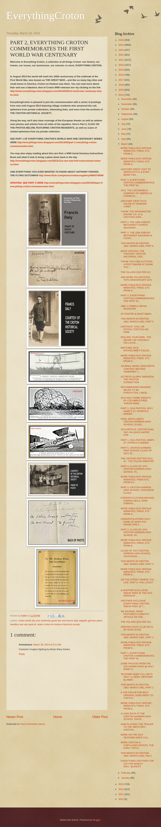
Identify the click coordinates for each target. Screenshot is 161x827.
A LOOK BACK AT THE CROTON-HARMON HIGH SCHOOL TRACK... (136, 716)
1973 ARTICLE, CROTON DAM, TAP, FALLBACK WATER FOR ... (137, 432)
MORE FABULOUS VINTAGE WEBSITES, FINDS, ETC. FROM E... (136, 151)
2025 (121, 45)
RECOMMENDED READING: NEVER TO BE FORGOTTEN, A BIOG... (136, 390)
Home (57, 717)
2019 (121, 69)
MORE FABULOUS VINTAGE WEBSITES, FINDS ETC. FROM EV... (136, 479)
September (127, 114)
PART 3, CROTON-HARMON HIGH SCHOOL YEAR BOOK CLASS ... (137, 490)
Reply (22, 654)
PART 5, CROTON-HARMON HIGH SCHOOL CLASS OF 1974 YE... (136, 450)
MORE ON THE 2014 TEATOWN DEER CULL (135, 736)
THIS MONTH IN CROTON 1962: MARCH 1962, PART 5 (137, 320)
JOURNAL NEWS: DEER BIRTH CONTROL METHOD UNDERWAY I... (137, 369)
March (124, 144)
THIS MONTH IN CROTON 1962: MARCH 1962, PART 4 (137, 562)
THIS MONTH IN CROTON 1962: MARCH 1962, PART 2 (137, 686)
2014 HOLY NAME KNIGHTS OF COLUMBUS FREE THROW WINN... (136, 400)
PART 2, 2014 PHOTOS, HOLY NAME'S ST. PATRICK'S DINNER (137, 411)
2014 (121, 95)
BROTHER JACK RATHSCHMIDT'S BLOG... (136, 349)
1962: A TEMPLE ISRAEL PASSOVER (134, 307)
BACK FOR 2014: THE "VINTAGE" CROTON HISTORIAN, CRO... (133, 254)
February (126, 772)
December (127, 99)
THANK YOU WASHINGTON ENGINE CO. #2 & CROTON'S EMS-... (136, 214)
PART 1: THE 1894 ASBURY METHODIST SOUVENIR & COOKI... (136, 235)
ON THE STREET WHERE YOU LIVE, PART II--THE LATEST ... (137, 582)
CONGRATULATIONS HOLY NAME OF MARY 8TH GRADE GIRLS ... (135, 522)
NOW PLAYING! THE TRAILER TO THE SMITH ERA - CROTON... (137, 727)
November (127, 104)
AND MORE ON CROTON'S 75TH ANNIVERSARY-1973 (136, 278)
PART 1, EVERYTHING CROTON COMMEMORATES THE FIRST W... (137, 656)
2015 (121, 89)
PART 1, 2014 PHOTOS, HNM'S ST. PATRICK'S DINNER (137, 441)
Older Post (100, 717)
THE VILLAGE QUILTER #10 (136, 621)
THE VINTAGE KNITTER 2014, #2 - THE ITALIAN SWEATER (137, 460)
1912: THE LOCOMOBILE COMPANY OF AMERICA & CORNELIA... (136, 193)
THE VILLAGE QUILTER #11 (136, 272)
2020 (121, 65)
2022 (121, 54)
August (125, 119)
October (125, 109)
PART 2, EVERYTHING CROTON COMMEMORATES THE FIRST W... (137, 298)
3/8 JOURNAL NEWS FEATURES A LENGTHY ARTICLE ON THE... (135, 614)
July (123, 124)
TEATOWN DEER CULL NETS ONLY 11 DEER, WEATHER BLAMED (137, 677)
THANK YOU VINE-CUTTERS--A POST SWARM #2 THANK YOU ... (137, 264)
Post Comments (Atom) (33, 724)
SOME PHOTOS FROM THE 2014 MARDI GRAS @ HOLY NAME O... (137, 666)
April (123, 139)
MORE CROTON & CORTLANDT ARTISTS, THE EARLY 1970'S (137, 745)
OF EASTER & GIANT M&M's (136, 313)
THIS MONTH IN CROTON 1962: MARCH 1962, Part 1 (136, 754)
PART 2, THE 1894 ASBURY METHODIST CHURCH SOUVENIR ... (135, 225)
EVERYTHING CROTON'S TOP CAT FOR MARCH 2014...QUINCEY (137, 763)
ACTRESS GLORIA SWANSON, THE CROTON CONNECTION (137, 379)
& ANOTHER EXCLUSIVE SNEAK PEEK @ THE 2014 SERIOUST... (136, 593)
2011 (121, 794)
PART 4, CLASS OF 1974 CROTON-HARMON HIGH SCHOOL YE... (136, 469)
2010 (121, 799)
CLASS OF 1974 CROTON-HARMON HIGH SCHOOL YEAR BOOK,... (136, 553)
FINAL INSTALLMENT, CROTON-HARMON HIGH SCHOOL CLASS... (136, 422)
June (124, 129)
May (123, 134)
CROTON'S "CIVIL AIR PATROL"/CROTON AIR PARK (134, 329)
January (125, 777)
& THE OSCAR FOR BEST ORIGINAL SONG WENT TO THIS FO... (137, 695)
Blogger (97, 820)
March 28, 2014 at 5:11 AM (47, 644)
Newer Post (14, 717)
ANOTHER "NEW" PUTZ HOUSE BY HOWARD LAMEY (134, 204)
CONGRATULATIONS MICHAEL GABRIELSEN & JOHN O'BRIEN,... (137, 500)
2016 (121, 84)
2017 (121, 80)
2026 (121, 40)
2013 (121, 784)
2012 (121, 789)
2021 (121, 59)
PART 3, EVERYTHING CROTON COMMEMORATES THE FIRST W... (137, 183)
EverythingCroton (45, 15)
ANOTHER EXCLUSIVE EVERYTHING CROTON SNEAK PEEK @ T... (135, 603)
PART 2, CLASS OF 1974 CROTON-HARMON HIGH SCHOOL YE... (136, 532)
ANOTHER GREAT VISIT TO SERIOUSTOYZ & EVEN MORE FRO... (136, 172)
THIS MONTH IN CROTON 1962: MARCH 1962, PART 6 (137, 244)
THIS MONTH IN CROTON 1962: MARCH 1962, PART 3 (137, 636)
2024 (121, 50)
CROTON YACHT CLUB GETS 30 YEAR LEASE (137, 628)
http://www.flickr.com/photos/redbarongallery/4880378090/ (71, 175)
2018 (121, 74)
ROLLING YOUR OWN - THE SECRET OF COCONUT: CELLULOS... (136, 340)
